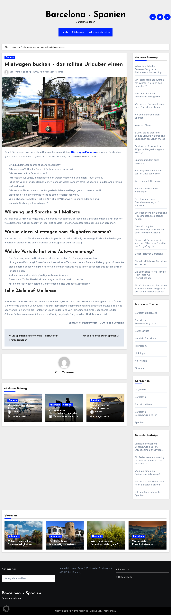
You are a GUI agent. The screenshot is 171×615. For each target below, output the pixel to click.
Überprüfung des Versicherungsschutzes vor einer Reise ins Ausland (150, 229)
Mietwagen (78, 32)
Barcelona (140, 397)
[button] (6, 609)
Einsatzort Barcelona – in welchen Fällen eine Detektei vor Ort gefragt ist (150, 243)
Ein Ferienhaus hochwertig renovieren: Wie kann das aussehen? (149, 83)
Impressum (141, 346)
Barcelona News (143, 404)
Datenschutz (142, 331)
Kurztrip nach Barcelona (148, 181)
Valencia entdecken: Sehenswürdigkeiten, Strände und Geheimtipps (149, 69)
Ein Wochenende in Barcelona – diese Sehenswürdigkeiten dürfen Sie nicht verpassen (151, 288)
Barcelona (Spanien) (146, 313)
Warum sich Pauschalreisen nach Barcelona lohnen (144, 544)
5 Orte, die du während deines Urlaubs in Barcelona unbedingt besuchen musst (150, 135)
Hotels (64, 32)
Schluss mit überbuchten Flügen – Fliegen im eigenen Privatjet (150, 149)
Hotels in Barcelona (145, 338)
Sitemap (139, 368)
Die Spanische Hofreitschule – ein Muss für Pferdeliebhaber (63, 420)
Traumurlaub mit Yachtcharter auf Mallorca (100, 415)
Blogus (93, 611)
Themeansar (108, 611)
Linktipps (140, 353)
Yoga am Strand (143, 125)
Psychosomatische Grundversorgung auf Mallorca (147, 202)
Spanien (10, 57)
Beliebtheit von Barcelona (149, 253)
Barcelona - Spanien (86, 15)
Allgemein (55, 412)
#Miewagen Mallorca (53, 79)
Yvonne (18, 79)
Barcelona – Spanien (21, 593)
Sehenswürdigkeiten (99, 32)
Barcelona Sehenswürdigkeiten (146, 413)
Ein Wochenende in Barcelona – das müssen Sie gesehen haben (151, 215)
